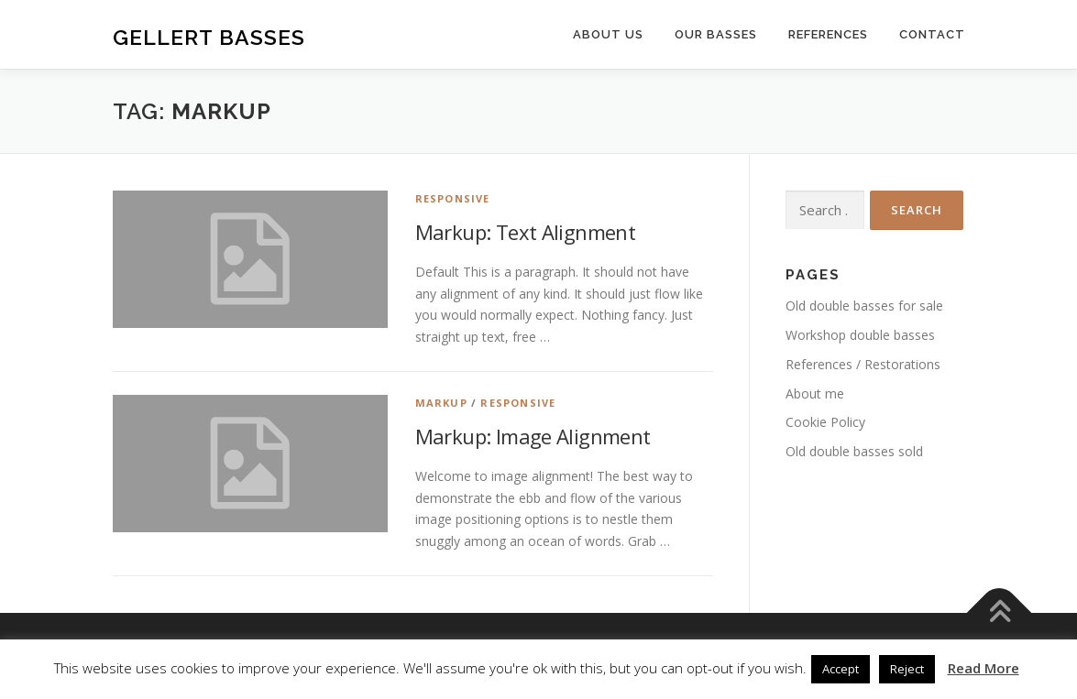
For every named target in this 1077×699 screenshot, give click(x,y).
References (828, 34)
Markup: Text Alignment (525, 232)
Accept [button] (840, 669)
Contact (932, 34)
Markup (441, 403)
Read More (983, 668)
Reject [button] (907, 669)
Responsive (452, 198)
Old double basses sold (854, 451)
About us (608, 34)
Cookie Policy (825, 422)
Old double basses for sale (864, 305)
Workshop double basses (860, 335)
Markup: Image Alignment (533, 436)
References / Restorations (863, 364)
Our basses (716, 34)
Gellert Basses (209, 37)
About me (815, 393)
